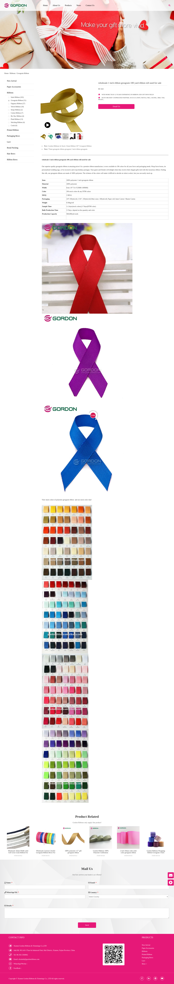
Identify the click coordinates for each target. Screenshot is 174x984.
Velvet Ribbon (16, 107)
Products (68, 5)
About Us (56, 5)
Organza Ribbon (16, 103)
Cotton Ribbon (16, 113)
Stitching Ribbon (16, 122)
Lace (9, 142)
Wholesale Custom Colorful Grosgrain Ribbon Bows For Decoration (45, 852)
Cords (13, 125)
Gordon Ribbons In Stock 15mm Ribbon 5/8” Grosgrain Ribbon (69, 146)
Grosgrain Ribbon (23, 73)
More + (144, 964)
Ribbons (12, 73)
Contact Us (90, 5)
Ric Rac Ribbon (16, 116)
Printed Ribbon (13, 130)
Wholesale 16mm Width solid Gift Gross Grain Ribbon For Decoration (18, 852)
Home (45, 5)
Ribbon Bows (12, 160)
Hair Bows (11, 154)
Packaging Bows (13, 136)
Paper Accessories (14, 87)
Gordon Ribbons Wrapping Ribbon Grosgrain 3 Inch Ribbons (156, 852)
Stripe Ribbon (15, 110)
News (78, 5)
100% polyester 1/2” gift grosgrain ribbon (73, 852)
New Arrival (12, 81)
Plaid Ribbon (15, 119)
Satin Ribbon (15, 97)
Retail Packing (12, 148)
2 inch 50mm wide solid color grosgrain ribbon (128, 852)
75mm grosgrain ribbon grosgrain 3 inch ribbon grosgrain (67, 149)
